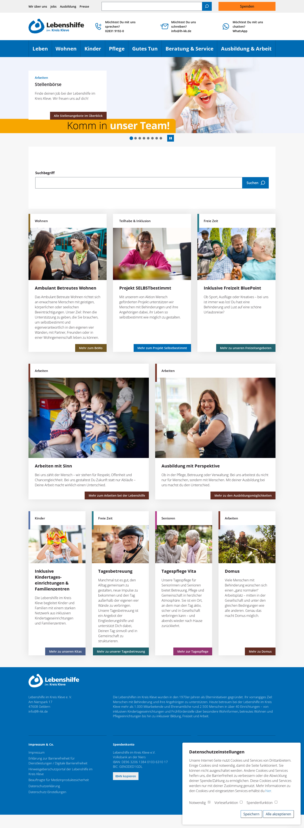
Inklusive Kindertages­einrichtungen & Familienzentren (52, 580)
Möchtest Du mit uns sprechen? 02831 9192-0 (120, 26)
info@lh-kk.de (38, 711)
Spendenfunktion (260, 802)
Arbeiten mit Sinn (53, 466)
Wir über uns (37, 6)
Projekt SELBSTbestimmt (145, 288)
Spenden (247, 6)
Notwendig (197, 802)
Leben (42, 50)
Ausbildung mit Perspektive (191, 466)
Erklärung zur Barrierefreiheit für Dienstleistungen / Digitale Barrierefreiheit (57, 760)
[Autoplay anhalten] (170, 138)
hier (268, 790)
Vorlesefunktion (226, 802)
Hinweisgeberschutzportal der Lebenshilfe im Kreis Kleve (60, 771)
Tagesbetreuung (115, 571)
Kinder (94, 50)
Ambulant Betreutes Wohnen (65, 288)
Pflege (118, 50)
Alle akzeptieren (278, 814)
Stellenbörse (48, 84)
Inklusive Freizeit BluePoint (232, 288)
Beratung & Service (191, 50)
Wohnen (68, 50)
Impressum (36, 752)
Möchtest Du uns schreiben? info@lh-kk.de (183, 26)
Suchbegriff (44, 173)
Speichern (251, 814)
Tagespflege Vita (179, 571)
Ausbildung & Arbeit (248, 50)
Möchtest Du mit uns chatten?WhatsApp (248, 26)
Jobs (53, 6)
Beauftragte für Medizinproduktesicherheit (58, 780)
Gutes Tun (147, 50)
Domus (232, 571)
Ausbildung (68, 6)
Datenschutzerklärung (44, 786)
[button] (131, 138)
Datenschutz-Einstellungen (47, 792)
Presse (84, 6)
